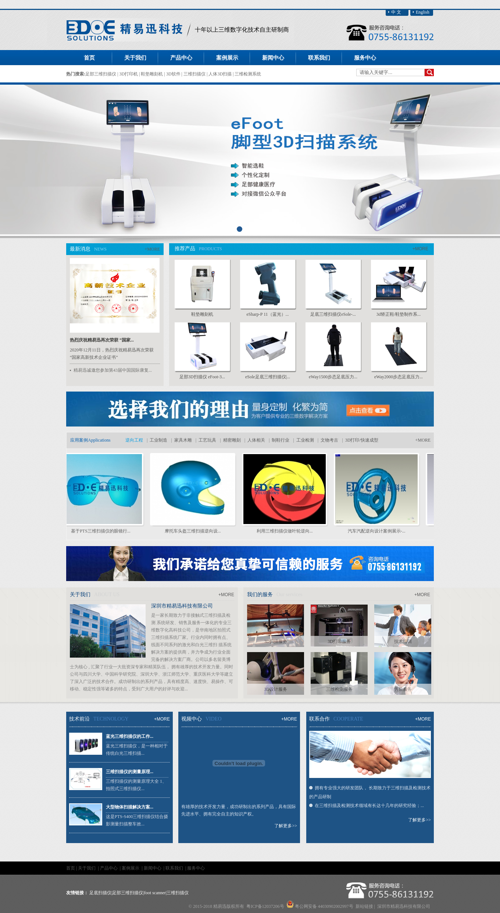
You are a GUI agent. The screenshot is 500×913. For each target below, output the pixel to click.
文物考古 (329, 440)
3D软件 (174, 74)
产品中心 (109, 868)
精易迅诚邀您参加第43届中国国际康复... (113, 370)
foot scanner (155, 892)
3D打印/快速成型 (361, 440)
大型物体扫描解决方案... (129, 807)
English (422, 12)
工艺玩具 (207, 440)
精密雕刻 (232, 440)
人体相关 (256, 440)
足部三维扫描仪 (101, 74)
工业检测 (305, 440)
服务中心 (196, 868)
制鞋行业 (280, 440)
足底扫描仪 (100, 892)
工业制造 (158, 440)
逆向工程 (134, 440)
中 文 (396, 12)
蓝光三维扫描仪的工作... (129, 736)
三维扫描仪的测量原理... (129, 771)
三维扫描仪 (195, 74)
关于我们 (87, 868)
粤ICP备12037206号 (265, 906)
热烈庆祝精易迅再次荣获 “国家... (102, 340)
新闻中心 (153, 868)
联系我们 (174, 868)
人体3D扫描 (220, 74)
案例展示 (131, 868)
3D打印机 (129, 74)
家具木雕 (183, 440)
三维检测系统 (248, 74)
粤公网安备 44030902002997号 (324, 906)
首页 (89, 58)
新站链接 (364, 906)
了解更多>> (285, 825)
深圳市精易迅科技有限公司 (182, 606)
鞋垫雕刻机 (152, 74)
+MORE (152, 249)
